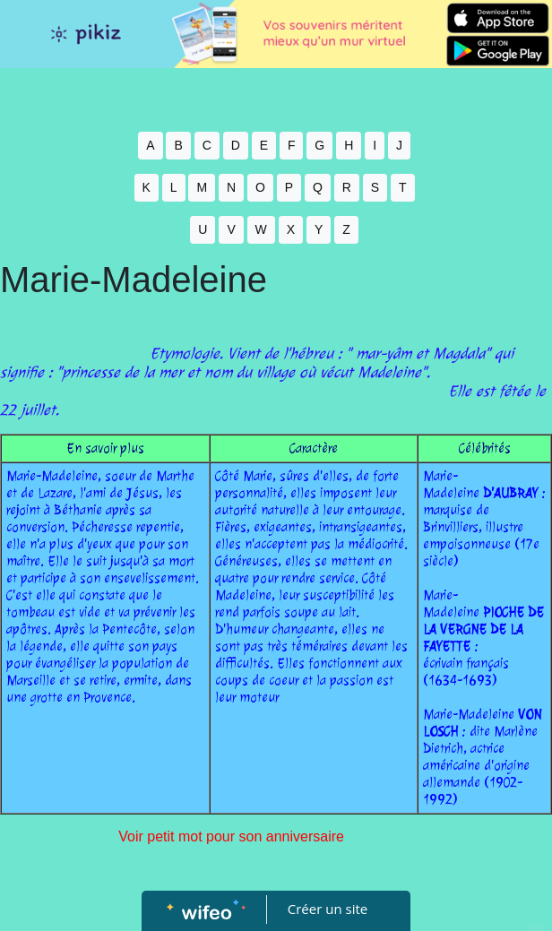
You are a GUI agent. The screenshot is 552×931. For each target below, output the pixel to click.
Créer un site (327, 909)
